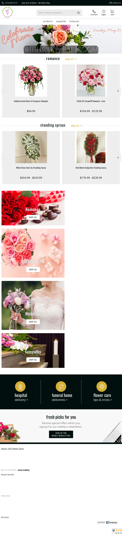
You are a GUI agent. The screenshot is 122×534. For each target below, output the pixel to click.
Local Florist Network (99, 532)
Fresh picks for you (61, 330)
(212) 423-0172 (11, 3)
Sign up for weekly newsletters (61, 344)
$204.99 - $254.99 (31, 177)
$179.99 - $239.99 (91, 177)
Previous (3, 91)
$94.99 (31, 111)
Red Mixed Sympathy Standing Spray (91, 167)
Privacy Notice (84, 532)
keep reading (23, 379)
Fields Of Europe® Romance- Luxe (91, 101)
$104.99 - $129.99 (91, 111)
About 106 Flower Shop (12, 358)
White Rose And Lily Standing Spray (31, 167)
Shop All (69, 59)
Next (118, 91)
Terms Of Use (71, 532)
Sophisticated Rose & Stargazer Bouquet (31, 101)
